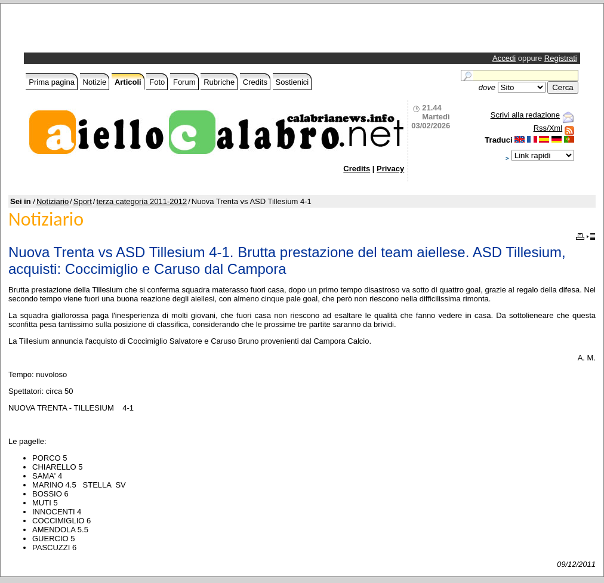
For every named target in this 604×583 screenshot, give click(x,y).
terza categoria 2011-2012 (141, 201)
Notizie (95, 82)
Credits (255, 82)
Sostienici (292, 82)
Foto (157, 82)
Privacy (390, 168)
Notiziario (52, 201)
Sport (82, 201)
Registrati (560, 58)
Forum (184, 82)
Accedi (504, 58)
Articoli (128, 82)
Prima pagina (52, 82)
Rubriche (219, 82)
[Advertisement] (166, 31)
